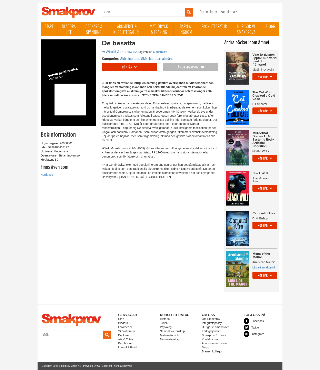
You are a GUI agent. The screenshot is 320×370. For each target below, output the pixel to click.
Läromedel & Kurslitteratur (126, 29)
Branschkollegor (212, 351)
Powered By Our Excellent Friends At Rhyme (107, 365)
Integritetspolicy (212, 323)
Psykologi (166, 327)
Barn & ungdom (185, 29)
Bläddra (123, 323)
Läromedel (125, 327)
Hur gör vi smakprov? (246, 29)
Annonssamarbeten (214, 343)
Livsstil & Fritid (127, 347)
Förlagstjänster (211, 331)
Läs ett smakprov (190, 67)
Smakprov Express (214, 335)
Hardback (47, 175)
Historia (165, 319)
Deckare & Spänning (93, 29)
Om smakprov (209, 12)
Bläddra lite (69, 29)
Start (49, 26)
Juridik (164, 323)
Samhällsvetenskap (172, 331)
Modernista (160, 52)
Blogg (270, 26)
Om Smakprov (211, 319)
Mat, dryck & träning (159, 29)
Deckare (123, 335)
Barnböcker (125, 343)
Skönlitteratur (214, 26)
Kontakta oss (229, 12)
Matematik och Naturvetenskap (170, 337)
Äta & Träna (125, 339)
